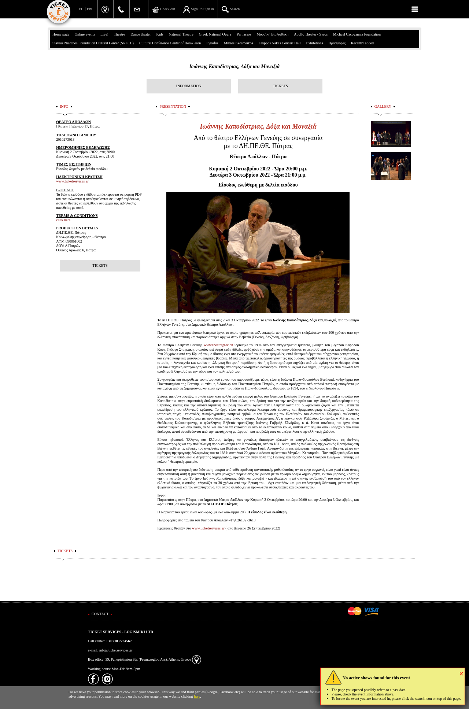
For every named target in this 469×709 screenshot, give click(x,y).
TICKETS (280, 86)
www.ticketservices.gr (208, 528)
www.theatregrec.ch (218, 345)
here (197, 696)
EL (81, 9)
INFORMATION (189, 86)
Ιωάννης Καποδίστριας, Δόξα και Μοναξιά (234, 66)
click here (63, 220)
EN (89, 9)
